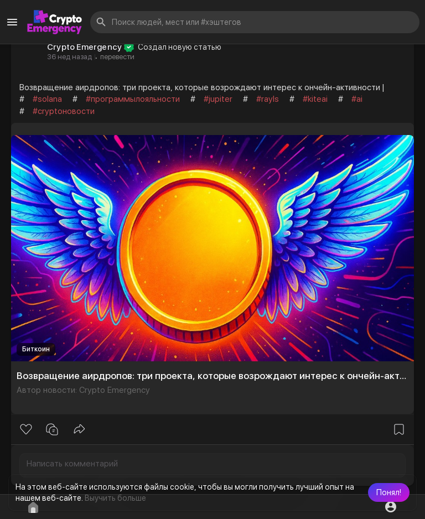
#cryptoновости (64, 111)
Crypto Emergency (84, 47)
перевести (117, 56)
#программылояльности (133, 99)
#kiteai (315, 99)
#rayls (267, 99)
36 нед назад (69, 57)
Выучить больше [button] (115, 498)
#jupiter (218, 99)
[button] (389, 492)
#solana (47, 99)
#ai (356, 99)
